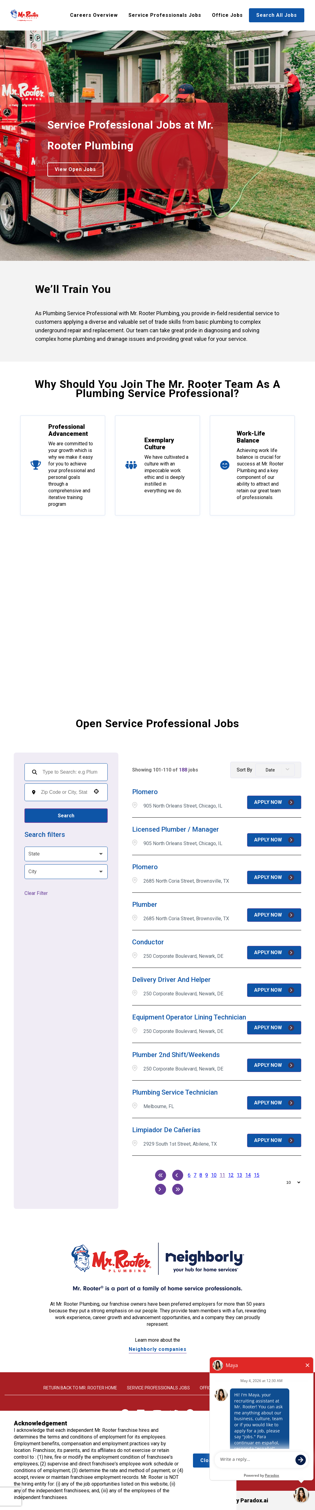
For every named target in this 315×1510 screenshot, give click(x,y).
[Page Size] (290, 1182)
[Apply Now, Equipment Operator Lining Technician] (274, 1027)
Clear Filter (36, 893)
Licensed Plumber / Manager (175, 829)
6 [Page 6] (189, 1175)
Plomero (145, 792)
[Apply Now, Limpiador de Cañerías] (274, 1140)
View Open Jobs (75, 169)
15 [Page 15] (256, 1175)
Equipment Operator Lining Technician (189, 1017)
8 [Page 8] (200, 1175)
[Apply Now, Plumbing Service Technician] (274, 1103)
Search (66, 816)
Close (207, 1460)
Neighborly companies (158, 1349)
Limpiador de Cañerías (166, 1130)
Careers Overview (94, 15)
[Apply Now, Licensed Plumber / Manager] (274, 840)
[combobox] (64, 792)
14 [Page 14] (248, 1175)
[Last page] (177, 1189)
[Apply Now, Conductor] (274, 952)
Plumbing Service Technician (175, 1092)
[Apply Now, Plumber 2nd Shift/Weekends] (274, 1065)
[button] (96, 791)
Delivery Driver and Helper (171, 979)
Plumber (144, 904)
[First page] (160, 1175)
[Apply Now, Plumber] (274, 915)
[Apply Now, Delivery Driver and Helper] (274, 990)
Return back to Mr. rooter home (80, 1387)
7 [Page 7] (195, 1175)
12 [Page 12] (231, 1175)
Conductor (148, 942)
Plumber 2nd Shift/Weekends (176, 1055)
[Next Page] (160, 1189)
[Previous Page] (177, 1175)
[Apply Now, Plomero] (274, 802)
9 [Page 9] (206, 1175)
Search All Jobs (276, 15)
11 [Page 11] (222, 1175)
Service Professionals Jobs (164, 15)
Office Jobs (227, 15)
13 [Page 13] (239, 1175)
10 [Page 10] (214, 1175)
